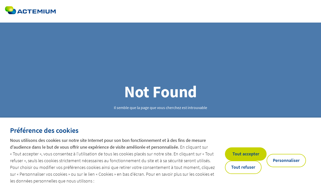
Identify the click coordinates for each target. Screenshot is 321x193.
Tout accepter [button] (245, 154)
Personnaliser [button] (286, 160)
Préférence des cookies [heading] (44, 130)
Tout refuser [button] (243, 167)
